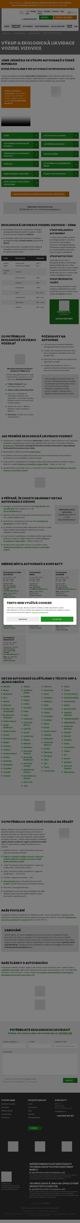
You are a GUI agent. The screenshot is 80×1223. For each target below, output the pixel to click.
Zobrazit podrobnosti (40, 612)
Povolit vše (57, 619)
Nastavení (23, 619)
